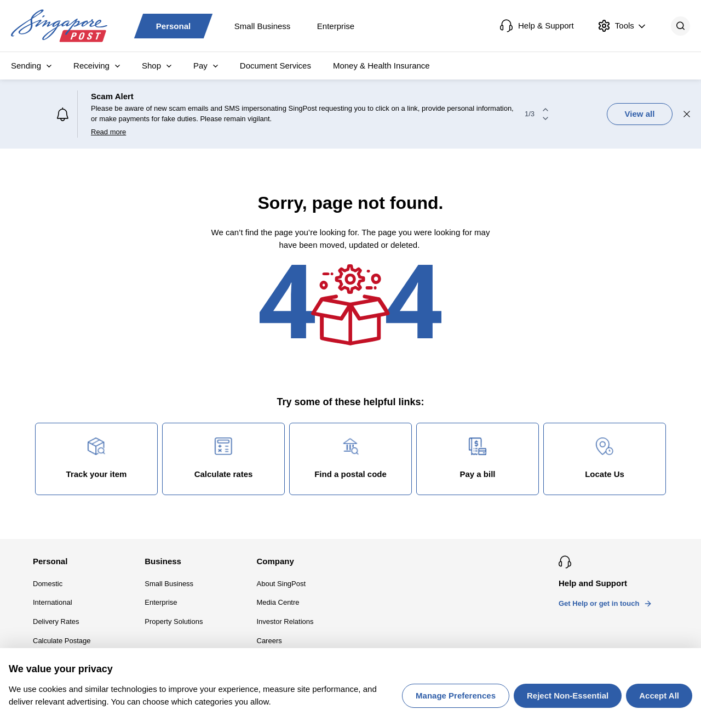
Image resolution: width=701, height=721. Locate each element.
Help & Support (537, 25)
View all (640, 113)
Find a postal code (350, 458)
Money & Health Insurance (381, 65)
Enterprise (335, 25)
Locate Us (604, 458)
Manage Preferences (456, 695)
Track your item (96, 458)
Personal (173, 25)
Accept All (659, 695)
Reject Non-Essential (567, 695)
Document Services (275, 65)
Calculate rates (223, 458)
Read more (108, 132)
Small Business (262, 25)
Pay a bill (477, 458)
